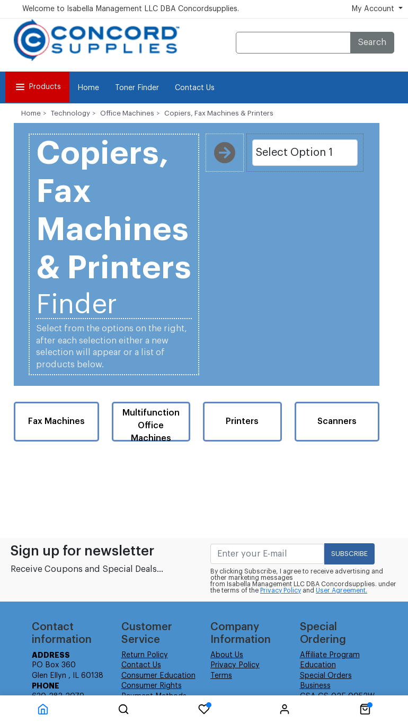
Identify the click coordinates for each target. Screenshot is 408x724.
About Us (226, 655)
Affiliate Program (330, 655)
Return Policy (144, 655)
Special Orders (326, 675)
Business (315, 686)
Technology (70, 113)
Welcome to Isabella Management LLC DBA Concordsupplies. (130, 9)
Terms (221, 675)
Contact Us (195, 88)
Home (88, 88)
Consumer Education (158, 675)
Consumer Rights (151, 686)
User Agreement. (341, 590)
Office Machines (127, 113)
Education (318, 665)
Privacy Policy (280, 590)
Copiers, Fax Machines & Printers (218, 113)
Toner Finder (137, 88)
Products (37, 87)
